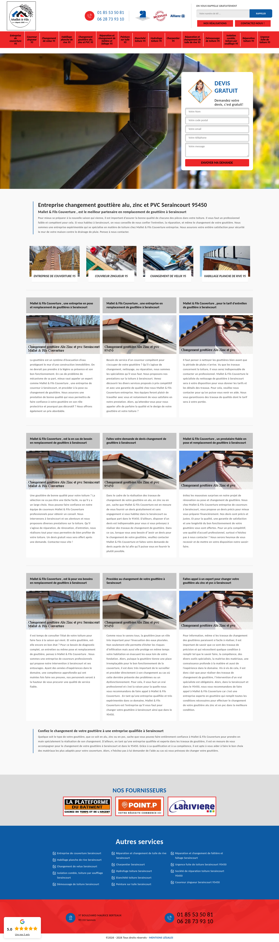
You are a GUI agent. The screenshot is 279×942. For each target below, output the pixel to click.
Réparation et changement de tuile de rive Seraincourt (141, 856)
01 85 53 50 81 (110, 12)
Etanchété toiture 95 (140, 40)
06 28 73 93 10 (110, 19)
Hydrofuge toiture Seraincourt (134, 871)
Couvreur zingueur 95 (32, 39)
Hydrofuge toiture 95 (156, 40)
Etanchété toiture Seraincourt (133, 877)
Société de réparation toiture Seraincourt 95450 (199, 873)
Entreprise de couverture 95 (15, 39)
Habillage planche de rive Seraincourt (79, 860)
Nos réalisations (215, 23)
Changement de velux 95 (49, 40)
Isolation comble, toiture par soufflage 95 (231, 39)
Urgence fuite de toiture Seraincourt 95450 (201, 864)
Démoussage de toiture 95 (213, 40)
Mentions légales (161, 937)
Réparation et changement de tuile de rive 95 (192, 39)
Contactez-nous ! (253, 23)
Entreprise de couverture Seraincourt (79, 853)
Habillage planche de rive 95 (67, 39)
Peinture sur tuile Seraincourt (133, 884)
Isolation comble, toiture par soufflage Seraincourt (80, 875)
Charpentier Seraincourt (130, 864)
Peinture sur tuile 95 (125, 39)
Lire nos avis (22, 934)
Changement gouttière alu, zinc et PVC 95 (85, 39)
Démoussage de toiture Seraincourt (78, 884)
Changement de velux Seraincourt (77, 866)
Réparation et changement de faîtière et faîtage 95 (106, 39)
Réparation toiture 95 (249, 40)
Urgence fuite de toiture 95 (264, 39)
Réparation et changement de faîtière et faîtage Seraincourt (199, 856)
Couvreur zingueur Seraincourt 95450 (197, 882)
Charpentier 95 (173, 40)
